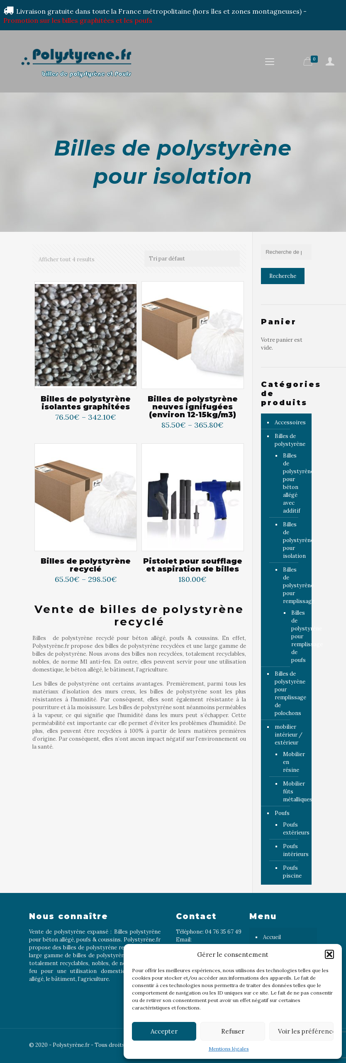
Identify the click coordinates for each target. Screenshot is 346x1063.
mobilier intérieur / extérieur (288, 734)
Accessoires (290, 422)
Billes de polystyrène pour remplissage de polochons (290, 693)
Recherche (282, 276)
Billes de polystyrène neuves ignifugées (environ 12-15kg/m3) (193, 407)
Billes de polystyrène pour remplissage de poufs (295, 636)
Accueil (272, 937)
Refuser (232, 1031)
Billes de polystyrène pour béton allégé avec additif (293, 483)
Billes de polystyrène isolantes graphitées (86, 403)
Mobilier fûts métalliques (293, 791)
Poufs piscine (292, 871)
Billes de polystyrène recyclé (86, 565)
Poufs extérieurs (293, 828)
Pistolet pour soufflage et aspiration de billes (192, 565)
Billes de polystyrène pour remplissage (293, 585)
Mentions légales (229, 1049)
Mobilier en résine (293, 762)
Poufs (282, 813)
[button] (329, 954)
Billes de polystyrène (290, 440)
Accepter (164, 1031)
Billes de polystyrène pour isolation (293, 540)
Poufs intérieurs (293, 850)
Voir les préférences (306, 1031)
